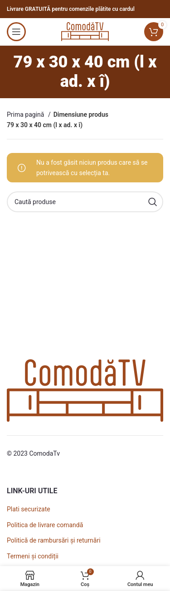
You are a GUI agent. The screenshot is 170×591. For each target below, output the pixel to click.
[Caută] (85, 201)
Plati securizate (28, 509)
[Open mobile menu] (16, 32)
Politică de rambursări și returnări (54, 540)
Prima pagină (26, 114)
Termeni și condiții (32, 556)
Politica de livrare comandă (45, 525)
